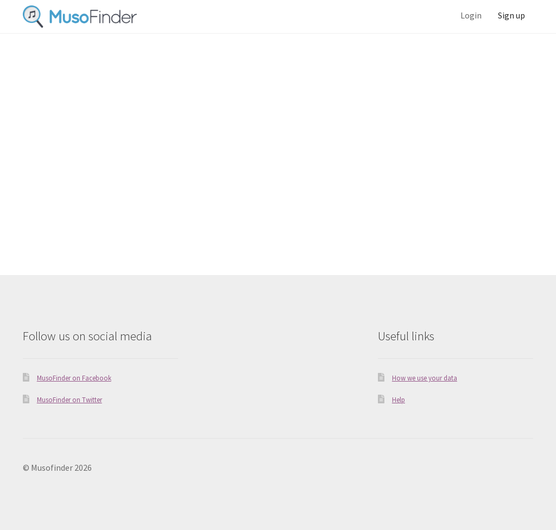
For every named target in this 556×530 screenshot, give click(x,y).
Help (398, 399)
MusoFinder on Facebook (74, 377)
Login (471, 15)
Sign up (511, 15)
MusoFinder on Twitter (69, 399)
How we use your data (424, 377)
